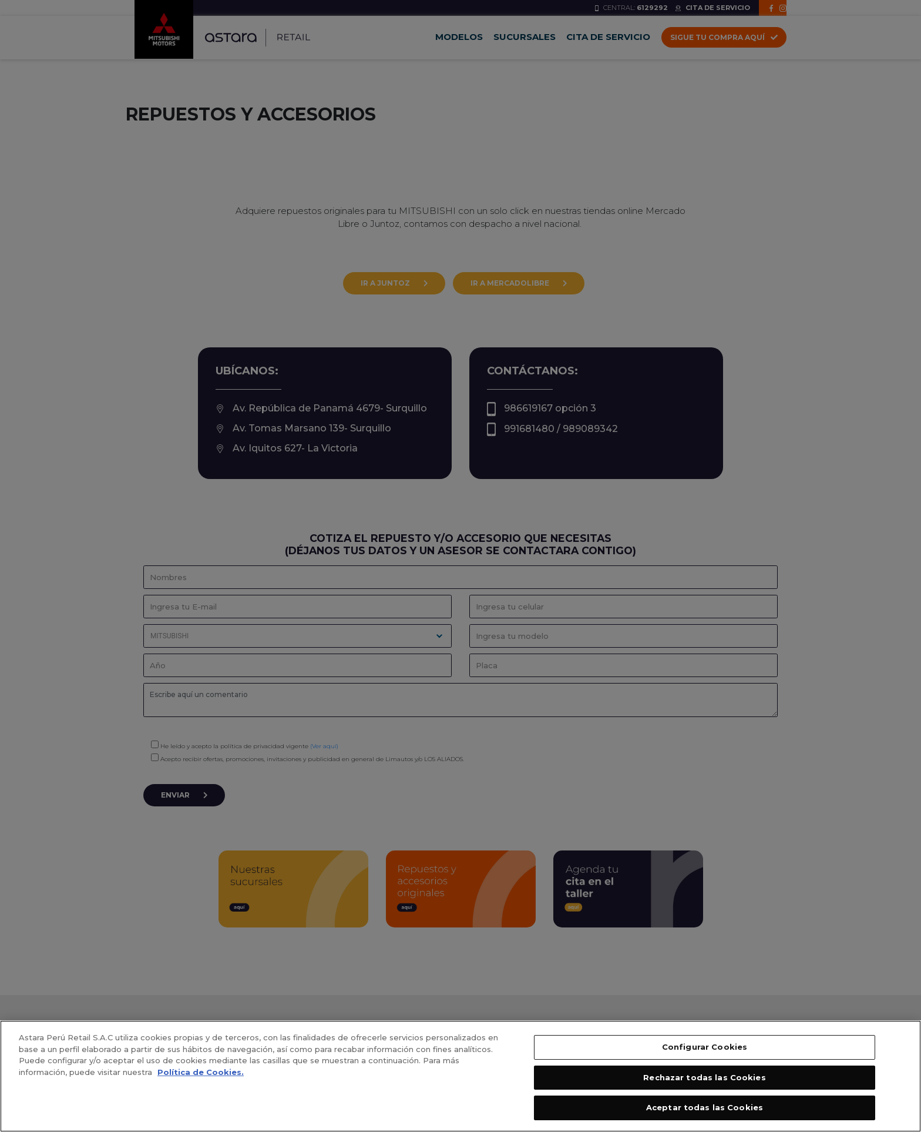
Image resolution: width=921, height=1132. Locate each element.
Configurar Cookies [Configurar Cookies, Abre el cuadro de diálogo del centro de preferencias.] (704, 1046)
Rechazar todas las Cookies (704, 1077)
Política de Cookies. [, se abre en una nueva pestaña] (200, 1072)
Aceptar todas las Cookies (704, 1107)
